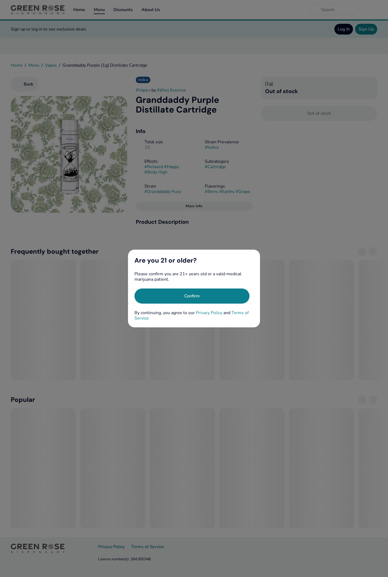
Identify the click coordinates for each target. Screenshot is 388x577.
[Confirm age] (192, 296)
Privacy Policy (209, 313)
